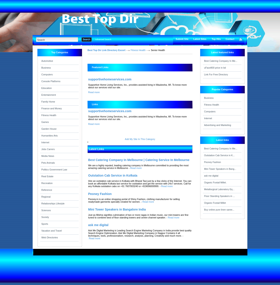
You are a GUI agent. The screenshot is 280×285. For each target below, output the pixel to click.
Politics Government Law (54, 169)
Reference (46, 190)
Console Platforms (50, 81)
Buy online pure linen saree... (219, 209)
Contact (230, 39)
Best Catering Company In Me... (220, 61)
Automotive (47, 61)
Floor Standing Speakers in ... (219, 196)
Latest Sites (199, 39)
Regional (46, 196)
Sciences (46, 210)
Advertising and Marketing (217, 125)
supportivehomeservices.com (109, 79)
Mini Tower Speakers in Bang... (220, 169)
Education (46, 88)
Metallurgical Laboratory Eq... (219, 189)
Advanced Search (103, 39)
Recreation (47, 183)
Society (45, 217)
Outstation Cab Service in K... (219, 155)
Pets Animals (48, 162)
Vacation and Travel (51, 230)
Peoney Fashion (212, 162)
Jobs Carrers (48, 149)
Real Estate (47, 176)
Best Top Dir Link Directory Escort (106, 50)
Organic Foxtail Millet (215, 203)
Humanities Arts (49, 135)
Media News (47, 156)
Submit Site (182, 39)
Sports (44, 224)
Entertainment (48, 95)
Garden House (48, 128)
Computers (47, 74)
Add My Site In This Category (140, 139)
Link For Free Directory (216, 74)
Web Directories (49, 237)
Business (46, 67)
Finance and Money (51, 108)
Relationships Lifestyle (53, 203)
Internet (45, 142)
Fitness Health (48, 115)
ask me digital (211, 175)
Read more (94, 92)
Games (45, 122)
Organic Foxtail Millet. (215, 182)
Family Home (48, 101)
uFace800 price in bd (215, 67)
